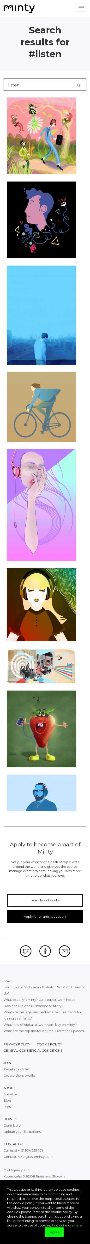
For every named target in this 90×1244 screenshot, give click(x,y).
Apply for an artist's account (45, 916)
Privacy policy (17, 1044)
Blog (7, 1100)
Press (8, 1107)
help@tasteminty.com (35, 1157)
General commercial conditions (33, 1050)
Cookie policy (49, 1044)
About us (10, 1094)
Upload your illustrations (22, 1132)
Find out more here (67, 1225)
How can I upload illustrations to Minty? (33, 1006)
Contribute (12, 1125)
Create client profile (19, 1075)
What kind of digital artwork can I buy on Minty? (40, 1024)
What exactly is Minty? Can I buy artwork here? (39, 999)
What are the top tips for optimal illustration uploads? (44, 1031)
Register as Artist (17, 1069)
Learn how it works (45, 900)
